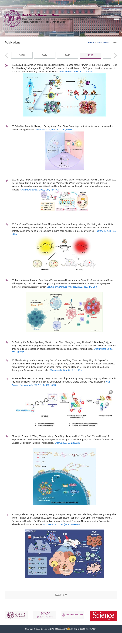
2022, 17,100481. (55, 129)
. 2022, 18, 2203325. (67, 443)
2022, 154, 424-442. (39, 189)
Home (91, 42)
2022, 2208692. (77, 71)
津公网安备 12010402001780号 (82, 629)
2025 (22, 55)
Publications (103, 42)
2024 (45, 55)
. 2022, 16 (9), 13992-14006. (62, 524)
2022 (114, 42)
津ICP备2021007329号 (57, 629)
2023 (68, 55)
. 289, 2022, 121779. (66, 370)
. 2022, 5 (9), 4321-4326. (45, 385)
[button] (115, 55)
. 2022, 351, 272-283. (72, 287)
